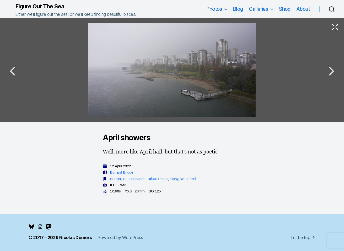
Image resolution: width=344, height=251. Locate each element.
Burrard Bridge (122, 172)
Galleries (258, 9)
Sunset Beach (134, 179)
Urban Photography (162, 179)
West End (188, 179)
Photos (214, 9)
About (303, 9)
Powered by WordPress (120, 237)
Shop (284, 9)
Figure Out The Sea (39, 6)
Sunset (115, 179)
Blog (238, 9)
